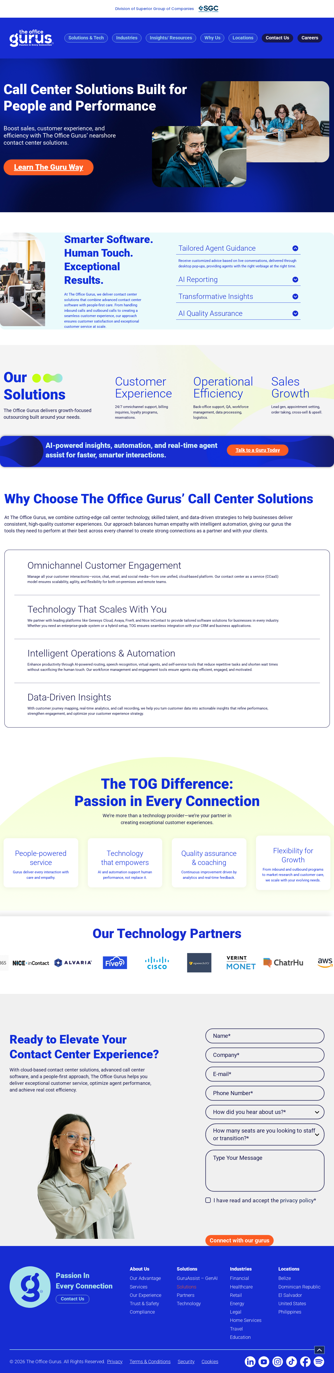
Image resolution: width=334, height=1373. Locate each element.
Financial (239, 1278)
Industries (126, 38)
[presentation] (241, 1217)
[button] (319, 1350)
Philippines (289, 1312)
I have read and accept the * (265, 1201)
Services (138, 1287)
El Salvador (290, 1295)
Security (186, 1361)
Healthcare (241, 1287)
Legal (235, 1312)
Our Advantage (145, 1278)
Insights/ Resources (171, 38)
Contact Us (277, 38)
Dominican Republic (299, 1287)
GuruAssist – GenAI (197, 1278)
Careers (310, 38)
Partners (185, 1295)
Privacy (115, 1361)
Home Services (245, 1320)
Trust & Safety (144, 1303)
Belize (284, 1278)
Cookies (210, 1361)
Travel (236, 1328)
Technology (189, 1303)
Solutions (187, 1269)
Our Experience (145, 1295)
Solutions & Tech (86, 38)
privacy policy (297, 1201)
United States (292, 1303)
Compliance (142, 1312)
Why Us (212, 38)
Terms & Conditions (150, 1361)
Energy (237, 1303)
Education (240, 1337)
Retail (236, 1295)
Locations (243, 38)
